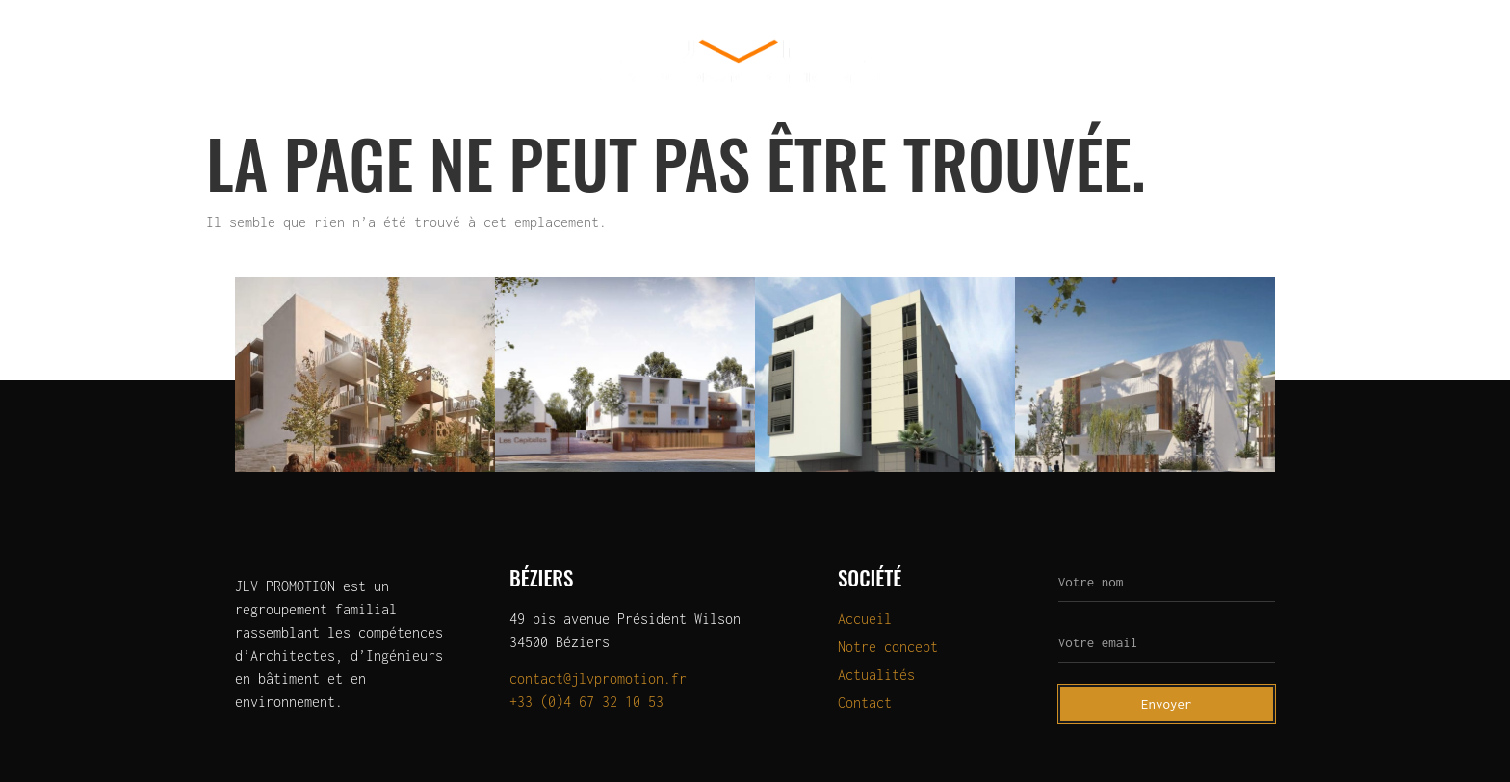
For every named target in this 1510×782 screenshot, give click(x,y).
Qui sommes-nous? (217, 61)
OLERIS (518, 61)
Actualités (1184, 61)
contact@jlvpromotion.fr (598, 678)
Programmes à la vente (1019, 61)
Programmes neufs (387, 61)
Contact (1296, 61)
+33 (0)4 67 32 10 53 (586, 701)
